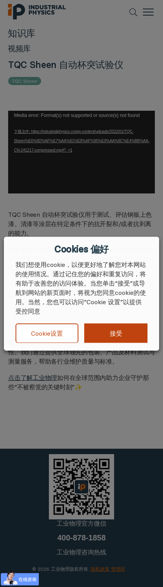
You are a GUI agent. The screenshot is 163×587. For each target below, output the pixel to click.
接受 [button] (116, 333)
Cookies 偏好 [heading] (81, 249)
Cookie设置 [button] (47, 333)
